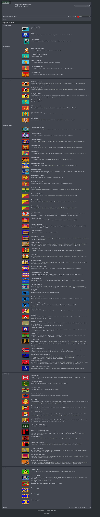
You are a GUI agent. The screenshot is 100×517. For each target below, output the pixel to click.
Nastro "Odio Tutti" (36, 412)
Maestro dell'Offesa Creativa (39, 266)
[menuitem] (15, 17)
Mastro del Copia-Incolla (38, 424)
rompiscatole (35, 39)
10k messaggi (35, 500)
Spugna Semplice (36, 248)
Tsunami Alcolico (36, 260)
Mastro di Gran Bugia (37, 348)
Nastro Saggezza (36, 133)
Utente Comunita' (36, 482)
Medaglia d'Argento (36, 88)
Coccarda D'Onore (36, 112)
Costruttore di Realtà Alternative (40, 354)
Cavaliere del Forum (37, 66)
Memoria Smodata (36, 224)
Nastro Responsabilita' (37, 163)
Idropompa (34, 254)
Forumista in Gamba (37, 194)
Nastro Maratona (36, 169)
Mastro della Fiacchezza (38, 454)
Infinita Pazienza (36, 309)
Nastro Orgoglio (35, 145)
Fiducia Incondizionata (37, 297)
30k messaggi (35, 494)
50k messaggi (35, 488)
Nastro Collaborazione (37, 127)
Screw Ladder (35, 339)
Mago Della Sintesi (36, 360)
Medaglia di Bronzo (36, 81)
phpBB (42, 510)
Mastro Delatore (35, 436)
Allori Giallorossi (36, 106)
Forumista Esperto (36, 200)
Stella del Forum (36, 60)
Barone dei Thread (36, 321)
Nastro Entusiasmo (36, 139)
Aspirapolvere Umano (37, 236)
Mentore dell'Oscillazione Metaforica (41, 460)
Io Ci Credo (34, 291)
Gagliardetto (34, 118)
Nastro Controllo (36, 188)
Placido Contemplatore (37, 327)
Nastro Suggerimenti (37, 181)
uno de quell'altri (36, 27)
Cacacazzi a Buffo (36, 278)
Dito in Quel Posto (36, 284)
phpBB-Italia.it (50, 511)
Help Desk (6, 2)
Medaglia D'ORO (36, 94)
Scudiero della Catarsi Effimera (40, 430)
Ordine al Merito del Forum (39, 54)
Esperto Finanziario (36, 381)
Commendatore (35, 72)
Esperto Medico (35, 375)
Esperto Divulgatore (37, 393)
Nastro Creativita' (36, 151)
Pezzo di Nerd (35, 400)
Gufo (32, 33)
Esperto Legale (35, 387)
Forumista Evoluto (36, 206)
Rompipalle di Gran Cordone (39, 272)
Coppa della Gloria (36, 100)
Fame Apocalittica (36, 242)
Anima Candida (35, 212)
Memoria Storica (36, 218)
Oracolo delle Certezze (37, 448)
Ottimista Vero (35, 315)
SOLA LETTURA (36, 475)
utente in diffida (35, 469)
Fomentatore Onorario (37, 442)
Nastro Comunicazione (37, 175)
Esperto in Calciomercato (38, 406)
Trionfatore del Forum (37, 48)
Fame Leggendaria (36, 230)
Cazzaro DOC (35, 333)
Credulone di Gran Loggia (38, 303)
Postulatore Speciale (37, 418)
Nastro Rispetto (35, 157)
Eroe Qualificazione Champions (40, 366)
